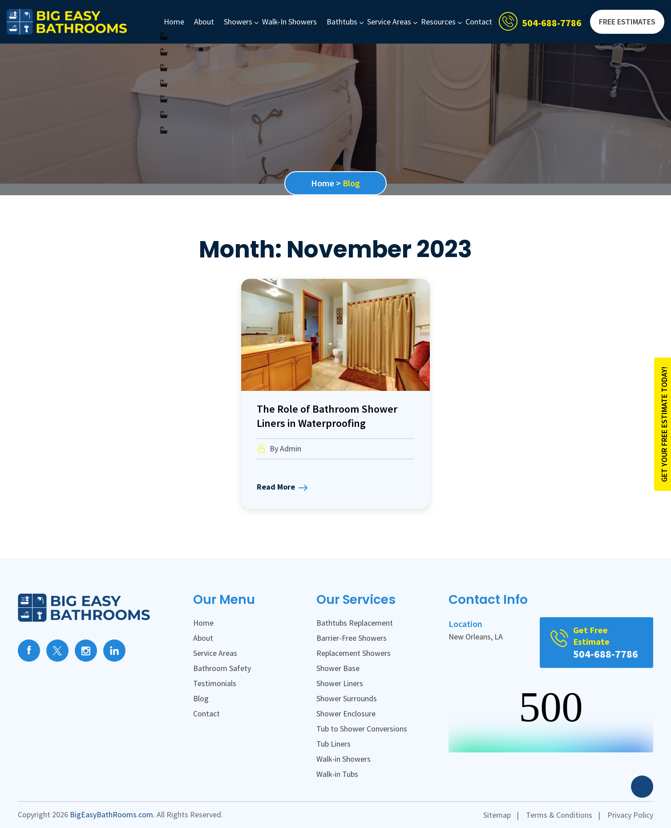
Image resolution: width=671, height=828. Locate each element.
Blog (201, 698)
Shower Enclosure (346, 713)
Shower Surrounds (346, 698)
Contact (478, 21)
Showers (238, 21)
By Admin (279, 448)
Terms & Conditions (559, 815)
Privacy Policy (630, 815)
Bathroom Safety (222, 668)
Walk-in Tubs (337, 774)
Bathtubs (342, 21)
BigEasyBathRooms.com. (112, 814)
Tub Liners (333, 744)
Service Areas (389, 21)
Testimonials (214, 683)
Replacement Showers (353, 653)
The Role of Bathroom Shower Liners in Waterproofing (327, 416)
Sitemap (497, 815)
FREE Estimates (627, 21)
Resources (438, 21)
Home (174, 21)
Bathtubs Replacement (354, 623)
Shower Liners (339, 683)
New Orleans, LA (476, 636)
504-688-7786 (552, 22)
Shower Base (338, 668)
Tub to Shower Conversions (361, 728)
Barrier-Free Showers (351, 638)
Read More (282, 487)
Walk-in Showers (289, 21)
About (204, 21)
